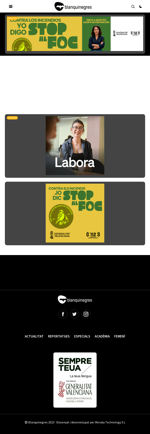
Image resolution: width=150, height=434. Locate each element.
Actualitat (34, 336)
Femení (119, 336)
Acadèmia (102, 336)
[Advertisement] (76, 74)
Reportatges (59, 336)
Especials (82, 336)
